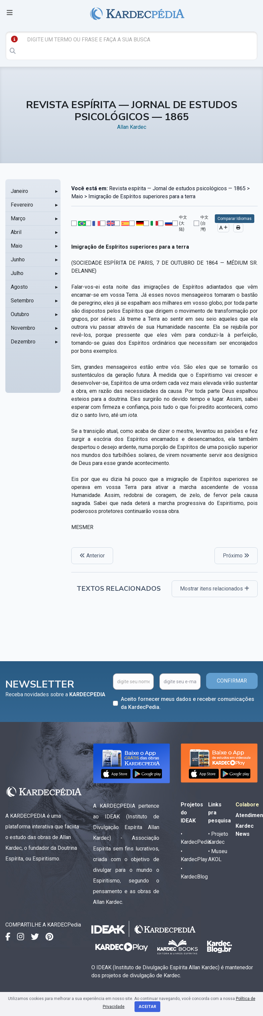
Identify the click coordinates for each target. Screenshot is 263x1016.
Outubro (20, 314)
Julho (17, 273)
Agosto (19, 287)
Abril (16, 232)
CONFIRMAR (232, 681)
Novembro (23, 328)
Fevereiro (22, 205)
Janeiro (19, 191)
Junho (18, 259)
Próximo (236, 555)
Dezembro (23, 341)
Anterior (92, 555)
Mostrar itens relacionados (214, 588)
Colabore (247, 804)
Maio (16, 246)
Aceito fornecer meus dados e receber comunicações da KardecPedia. (187, 703)
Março (18, 218)
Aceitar (147, 1006)
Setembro (22, 300)
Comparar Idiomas (234, 218)
